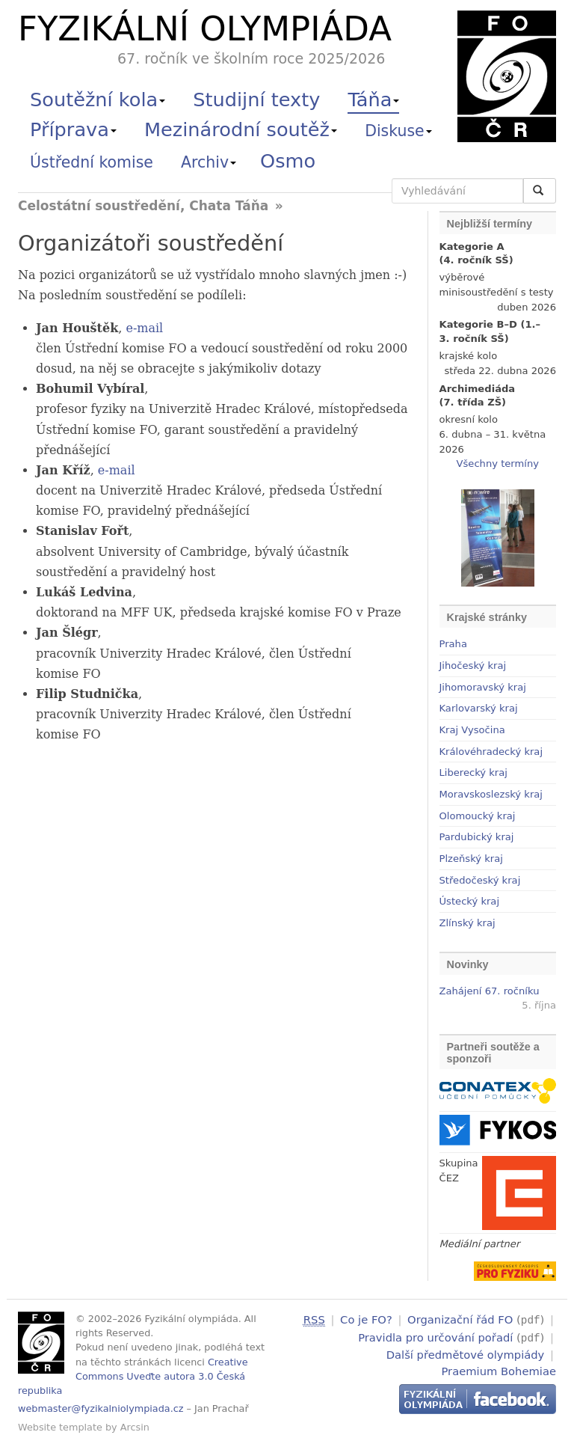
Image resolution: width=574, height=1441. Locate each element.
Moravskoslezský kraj (491, 794)
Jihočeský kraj (473, 665)
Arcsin (134, 1427)
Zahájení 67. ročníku (489, 991)
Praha (453, 643)
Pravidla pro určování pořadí (435, 1336)
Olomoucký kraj (477, 816)
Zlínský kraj (467, 922)
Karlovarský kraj (478, 708)
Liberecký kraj (473, 772)
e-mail (144, 328)
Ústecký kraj (469, 901)
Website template (60, 1427)
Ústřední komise (91, 162)
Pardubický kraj (476, 836)
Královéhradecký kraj (491, 751)
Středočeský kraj (480, 880)
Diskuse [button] (398, 131)
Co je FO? (366, 1319)
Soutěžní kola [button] (97, 99)
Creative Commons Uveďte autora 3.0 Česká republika (133, 1376)
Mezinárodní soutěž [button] (240, 129)
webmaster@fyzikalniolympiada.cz (101, 1408)
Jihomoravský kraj (482, 687)
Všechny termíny (498, 463)
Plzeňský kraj (471, 858)
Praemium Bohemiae (498, 1368)
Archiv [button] (208, 162)
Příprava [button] (73, 129)
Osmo (287, 161)
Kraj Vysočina (472, 729)
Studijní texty (256, 99)
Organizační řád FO (460, 1319)
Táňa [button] (373, 99)
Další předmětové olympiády (465, 1352)
